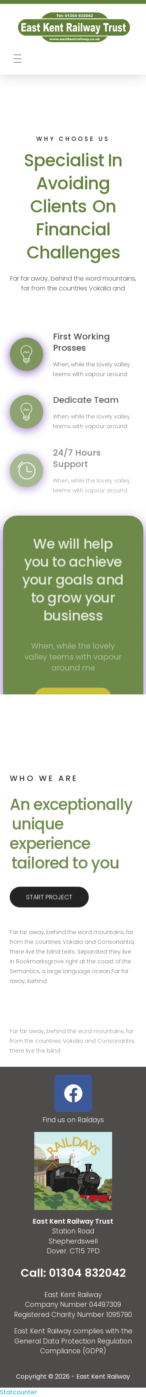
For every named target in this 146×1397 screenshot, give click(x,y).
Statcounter (18, 1392)
